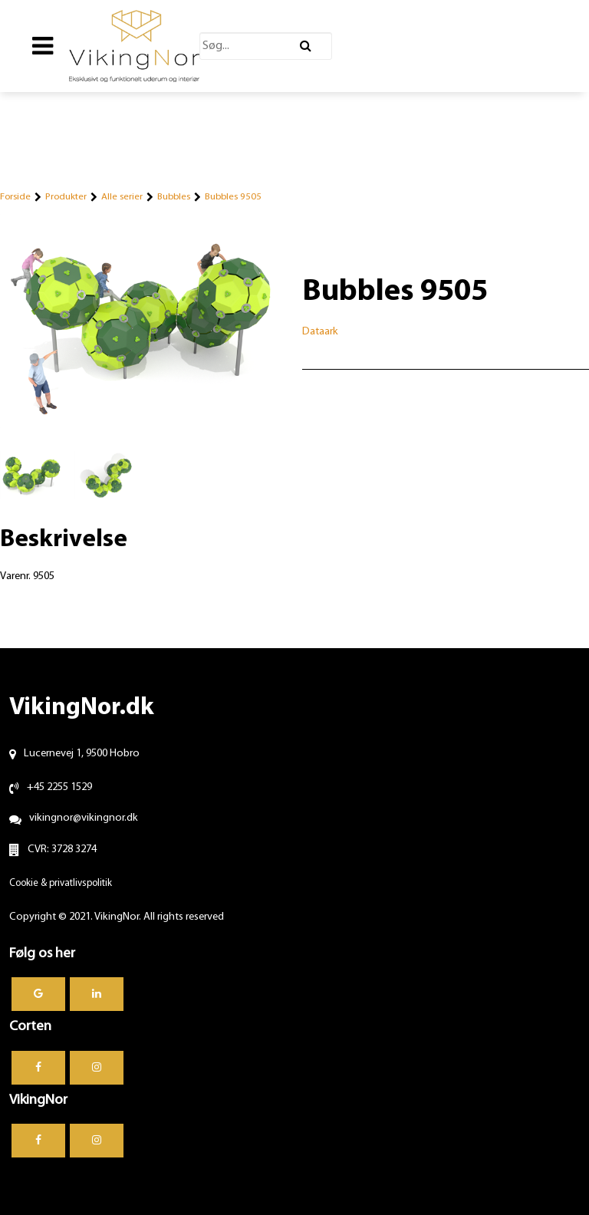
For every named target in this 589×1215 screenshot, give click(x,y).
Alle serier (122, 197)
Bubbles (173, 197)
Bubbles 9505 (233, 197)
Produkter (66, 197)
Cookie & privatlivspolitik (60, 883)
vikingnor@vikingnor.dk (83, 818)
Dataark (320, 332)
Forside (15, 197)
